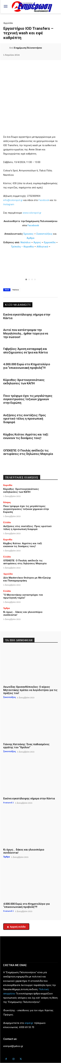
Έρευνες (28, 233)
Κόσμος (7, 502)
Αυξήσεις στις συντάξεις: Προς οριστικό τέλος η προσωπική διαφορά (24, 418)
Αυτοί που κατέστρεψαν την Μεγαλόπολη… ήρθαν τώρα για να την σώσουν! (25, 333)
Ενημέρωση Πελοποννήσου (28, 47)
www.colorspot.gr (32, 212)
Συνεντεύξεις (44, 233)
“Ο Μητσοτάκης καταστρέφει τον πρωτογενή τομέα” (23, 596)
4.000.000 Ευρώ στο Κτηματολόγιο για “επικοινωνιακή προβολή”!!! (26, 365)
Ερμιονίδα (50, 242)
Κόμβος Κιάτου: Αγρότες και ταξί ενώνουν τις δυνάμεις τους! (25, 436)
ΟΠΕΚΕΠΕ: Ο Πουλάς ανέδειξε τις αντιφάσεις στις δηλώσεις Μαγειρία (28, 452)
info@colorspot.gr (13, 200)
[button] (30, 269)
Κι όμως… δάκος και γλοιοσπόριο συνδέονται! (23, 851)
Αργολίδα (8, 23)
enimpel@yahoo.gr (13, 1046)
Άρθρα (30, 238)
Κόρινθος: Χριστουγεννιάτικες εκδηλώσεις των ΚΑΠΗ (24, 381)
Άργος (38, 242)
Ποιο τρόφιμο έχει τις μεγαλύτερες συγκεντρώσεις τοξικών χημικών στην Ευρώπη (27, 399)
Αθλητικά (43, 246)
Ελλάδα (7, 522)
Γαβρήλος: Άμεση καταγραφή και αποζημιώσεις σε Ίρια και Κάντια (25, 350)
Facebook (44, 200)
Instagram (8, 204)
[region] (30, 269)
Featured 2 (8, 802)
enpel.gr (29, 1023)
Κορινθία (28, 246)
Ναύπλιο (25, 242)
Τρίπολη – (17, 246)
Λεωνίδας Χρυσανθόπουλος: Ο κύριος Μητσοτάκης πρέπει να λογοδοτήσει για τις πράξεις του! (30, 690)
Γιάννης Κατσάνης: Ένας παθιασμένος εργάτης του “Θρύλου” (26, 746)
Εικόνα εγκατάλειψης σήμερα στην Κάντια (29, 798)
